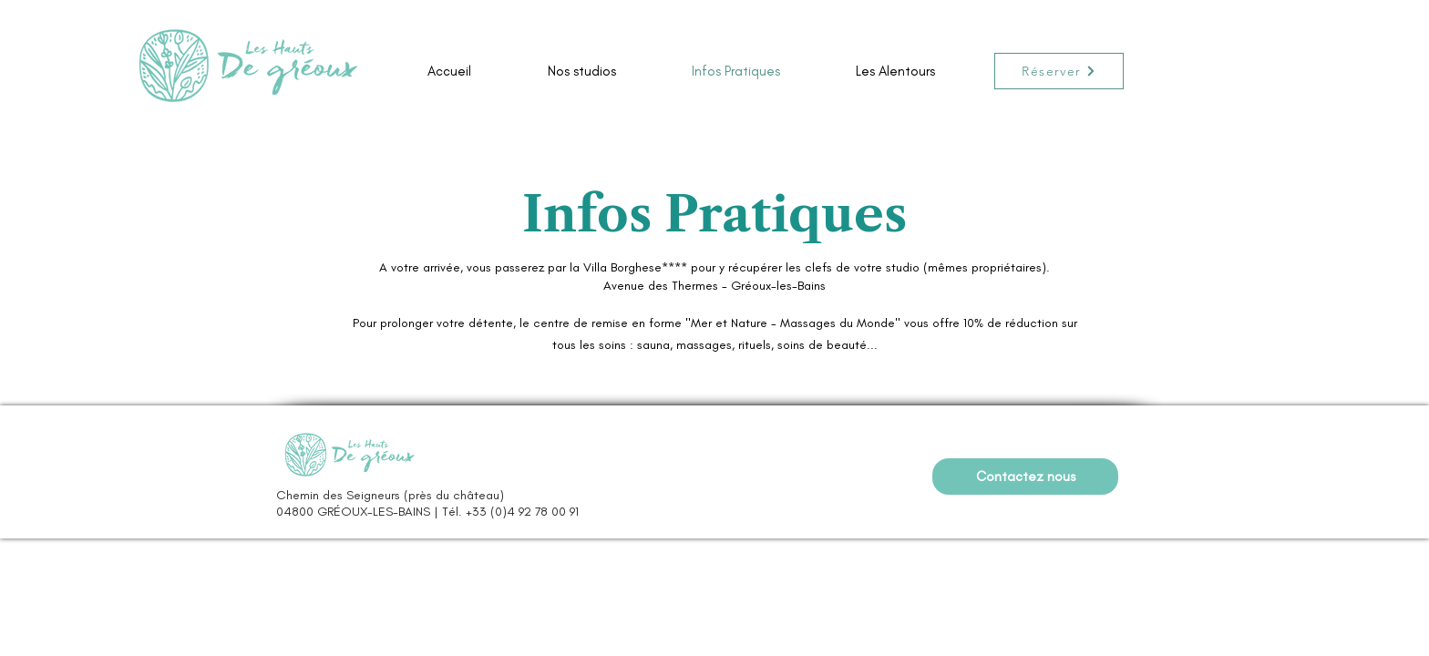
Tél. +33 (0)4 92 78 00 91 (510, 511)
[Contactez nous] (1025, 476)
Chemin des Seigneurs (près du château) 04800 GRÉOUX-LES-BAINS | (390, 503)
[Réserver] (1059, 71)
